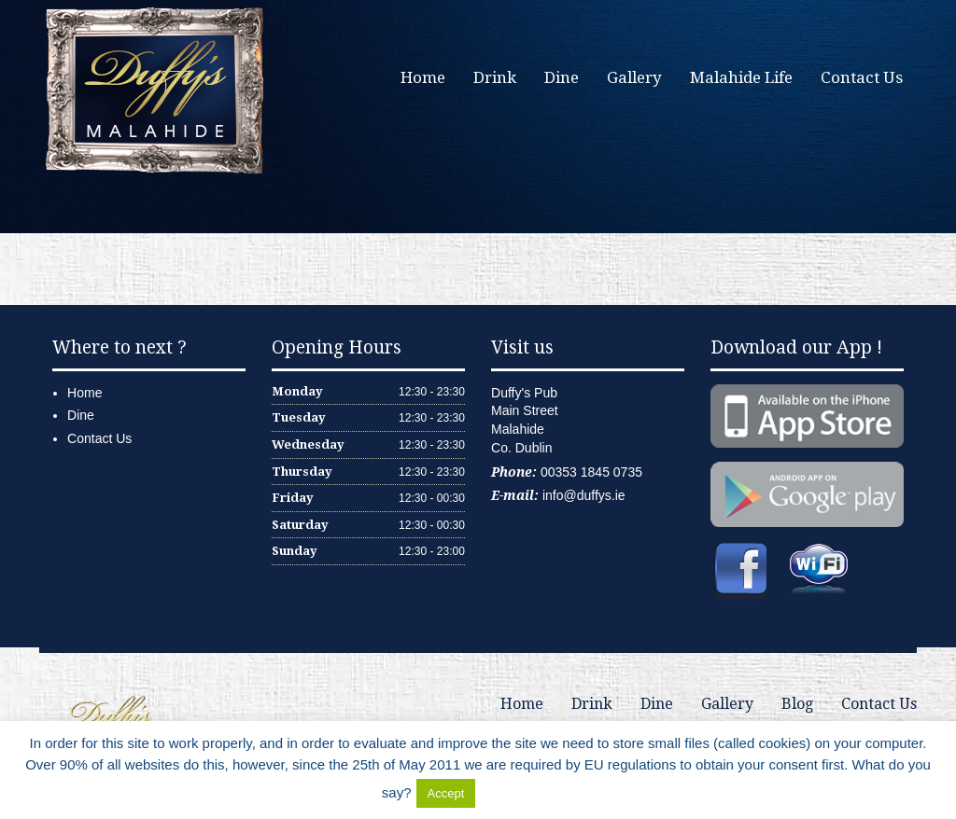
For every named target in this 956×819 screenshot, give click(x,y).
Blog (797, 704)
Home (423, 77)
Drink (494, 77)
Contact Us (862, 77)
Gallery (634, 77)
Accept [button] (446, 793)
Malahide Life (741, 77)
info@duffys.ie (584, 495)
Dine (561, 77)
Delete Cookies (526, 792)
